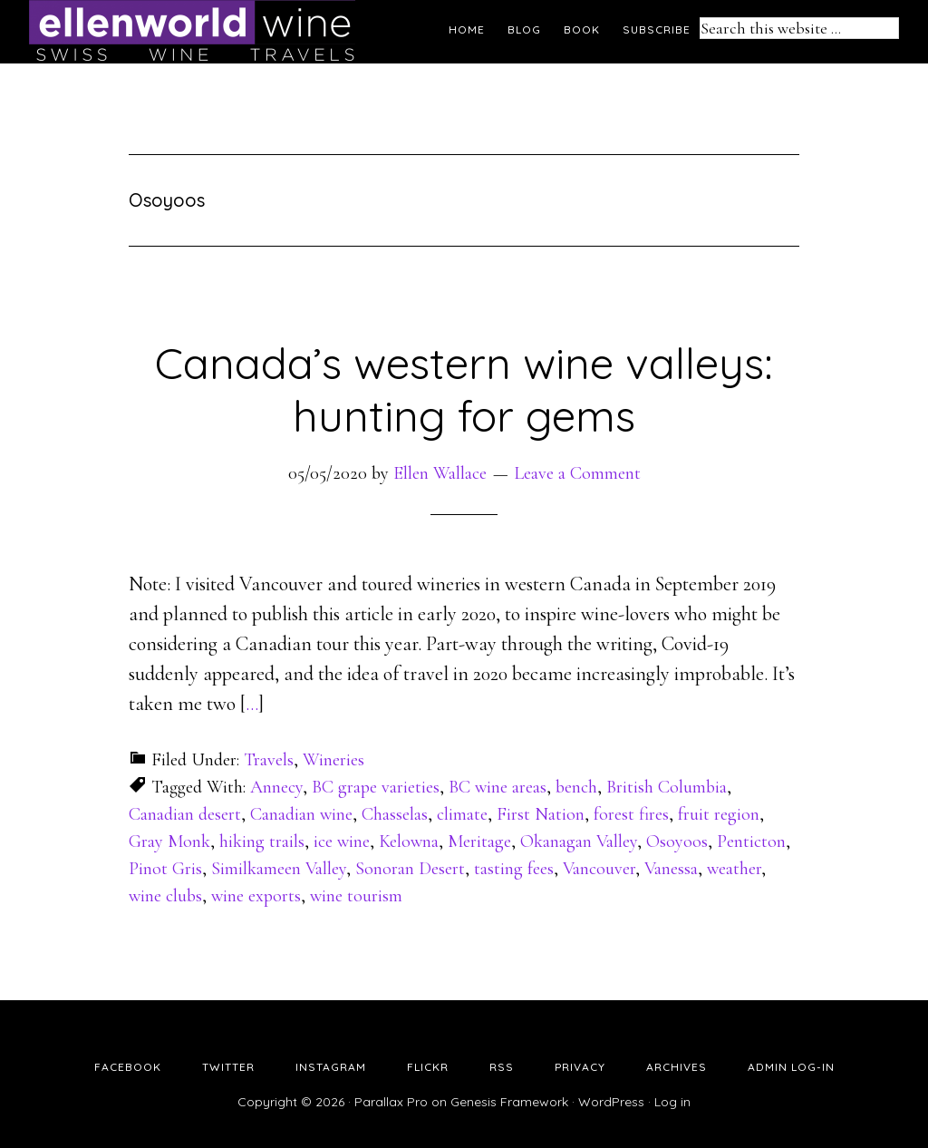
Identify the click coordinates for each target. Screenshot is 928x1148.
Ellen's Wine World (192, 31)
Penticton (751, 841)
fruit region (718, 814)
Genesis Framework (509, 1102)
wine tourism (356, 896)
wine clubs (165, 896)
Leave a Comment (577, 473)
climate (462, 814)
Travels (269, 760)
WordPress (611, 1102)
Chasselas (395, 814)
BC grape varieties (376, 787)
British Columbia (666, 787)
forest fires (631, 814)
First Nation (541, 814)
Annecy (276, 787)
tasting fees (514, 869)
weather (734, 869)
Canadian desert (185, 814)
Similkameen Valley (278, 869)
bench (576, 787)
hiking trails (261, 841)
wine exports (256, 896)
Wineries (333, 760)
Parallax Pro (391, 1102)
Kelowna (409, 841)
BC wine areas (497, 787)
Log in (672, 1102)
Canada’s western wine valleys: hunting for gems (464, 389)
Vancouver (599, 869)
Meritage (479, 841)
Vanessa (671, 869)
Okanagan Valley (578, 841)
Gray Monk (169, 841)
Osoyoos (677, 841)
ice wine (342, 841)
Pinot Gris (165, 869)
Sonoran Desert (410, 869)
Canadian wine (301, 814)
